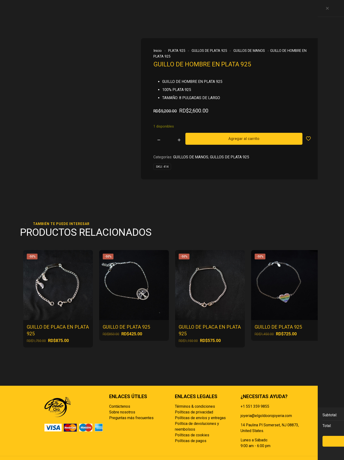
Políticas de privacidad (194, 394)
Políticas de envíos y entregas (200, 400)
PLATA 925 (176, 50)
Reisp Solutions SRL (184, 448)
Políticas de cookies (192, 417)
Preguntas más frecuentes (131, 400)
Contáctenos (119, 388)
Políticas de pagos (190, 423)
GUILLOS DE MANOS (249, 50)
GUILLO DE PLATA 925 (126, 309)
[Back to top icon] (295, 449)
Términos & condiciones (195, 388)
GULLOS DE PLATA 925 (209, 50)
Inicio (157, 50)
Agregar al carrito (243, 138)
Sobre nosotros (122, 394)
